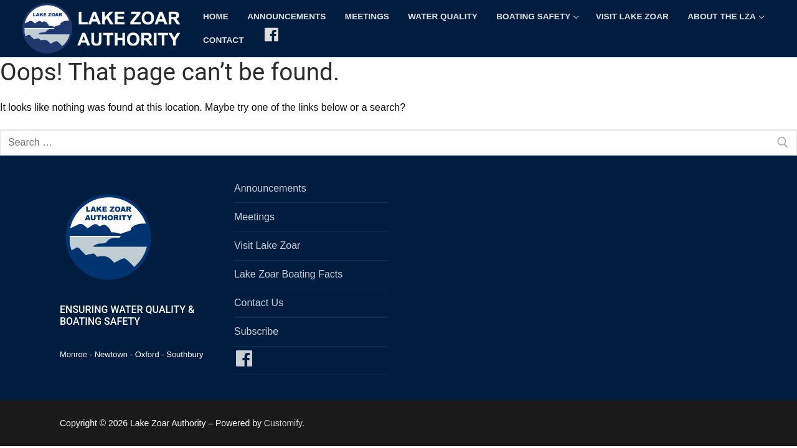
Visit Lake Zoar (267, 245)
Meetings (254, 217)
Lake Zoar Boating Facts (288, 274)
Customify (283, 423)
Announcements (270, 188)
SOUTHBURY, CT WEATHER (572, 227)
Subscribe (256, 331)
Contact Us (258, 302)
